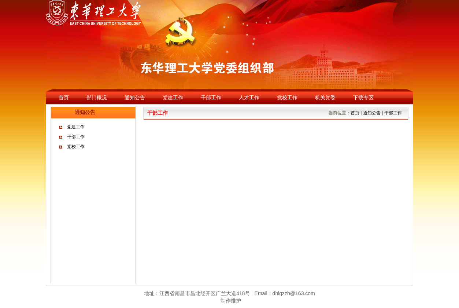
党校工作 (76, 146)
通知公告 (372, 112)
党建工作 (76, 126)
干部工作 (76, 136)
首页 (355, 112)
